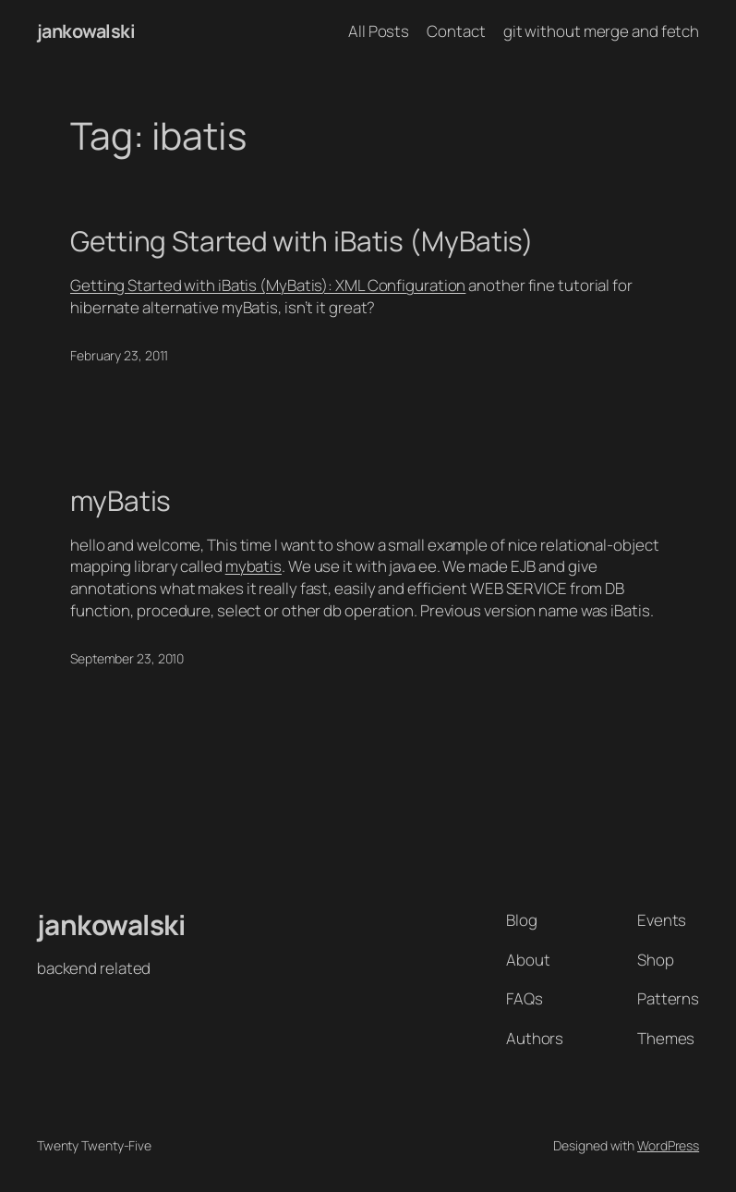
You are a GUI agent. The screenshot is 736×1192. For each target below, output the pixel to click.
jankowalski (86, 30)
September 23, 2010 (127, 658)
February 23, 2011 (119, 355)
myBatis (120, 501)
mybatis (253, 566)
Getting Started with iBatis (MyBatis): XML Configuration (267, 285)
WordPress (668, 1145)
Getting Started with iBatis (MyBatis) (302, 241)
